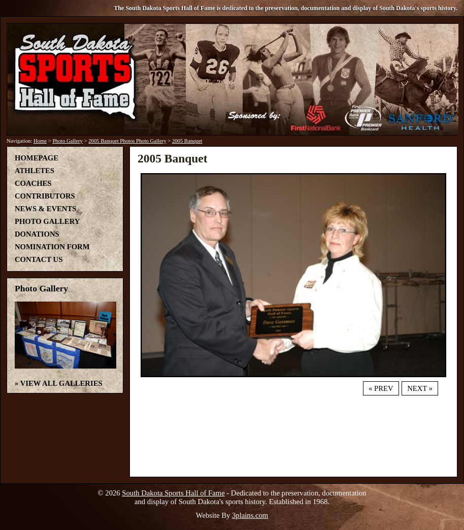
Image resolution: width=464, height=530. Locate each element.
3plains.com (250, 515)
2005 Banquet (187, 141)
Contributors (45, 196)
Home (40, 141)
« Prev (381, 388)
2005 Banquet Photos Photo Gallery (127, 141)
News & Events (45, 209)
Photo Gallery (67, 141)
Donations (37, 234)
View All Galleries (61, 383)
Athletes (34, 171)
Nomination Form (52, 247)
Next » (420, 388)
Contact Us (38, 259)
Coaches (33, 183)
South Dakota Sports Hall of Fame (173, 493)
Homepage (36, 158)
